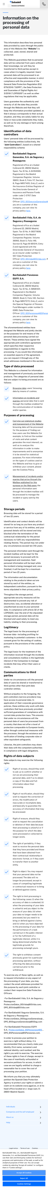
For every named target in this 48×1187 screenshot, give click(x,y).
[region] (24, 1168)
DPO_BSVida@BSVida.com (33, 259)
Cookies (35, 1148)
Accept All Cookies (24, 1173)
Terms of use (25, 1148)
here (28, 211)
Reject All (24, 1178)
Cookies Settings (24, 1184)
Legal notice (13, 1148)
